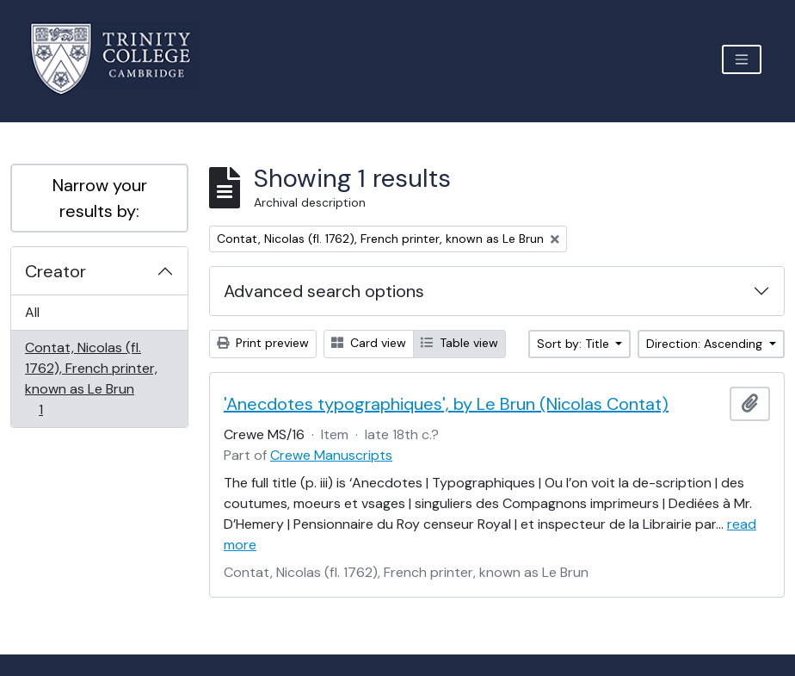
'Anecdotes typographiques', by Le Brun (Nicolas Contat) (446, 404)
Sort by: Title (575, 343)
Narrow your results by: (99, 198)
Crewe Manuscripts (331, 455)
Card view (368, 342)
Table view (459, 342)
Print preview (263, 342)
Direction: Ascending (706, 343)
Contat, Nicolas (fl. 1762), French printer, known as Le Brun (90, 378)
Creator (55, 271)
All (32, 312)
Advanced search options (324, 291)
